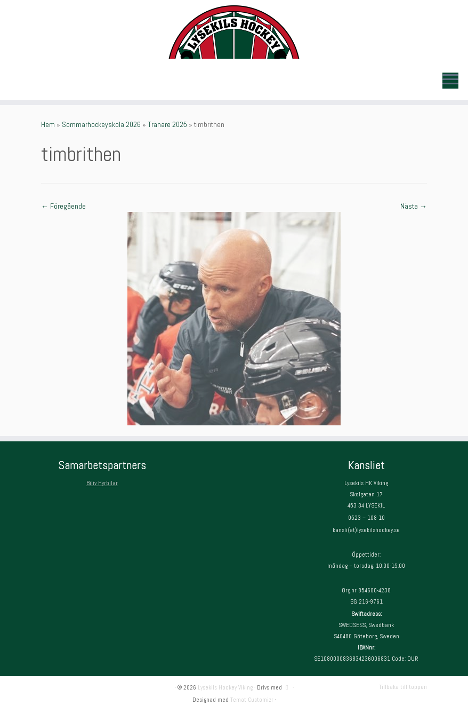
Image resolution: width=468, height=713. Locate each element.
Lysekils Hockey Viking (225, 687)
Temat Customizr (251, 699)
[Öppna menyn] (450, 81)
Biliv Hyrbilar (102, 483)
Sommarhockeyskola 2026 (101, 124)
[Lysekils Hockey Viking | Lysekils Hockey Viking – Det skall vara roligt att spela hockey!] (234, 32)
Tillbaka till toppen (403, 687)
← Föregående (63, 206)
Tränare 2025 (167, 124)
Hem (48, 124)
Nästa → (413, 206)
